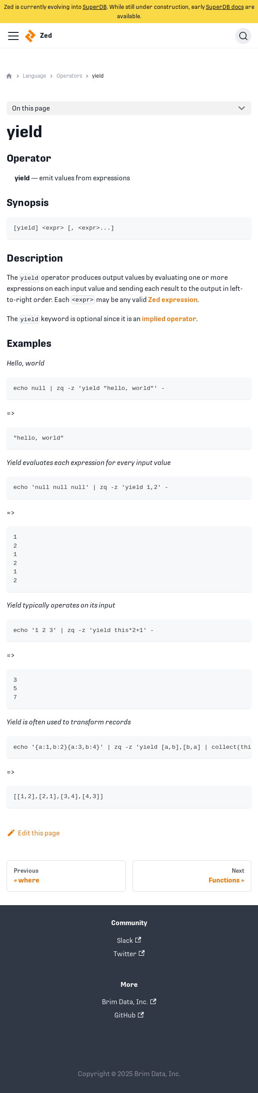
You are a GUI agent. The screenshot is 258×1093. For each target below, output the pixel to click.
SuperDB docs (225, 7)
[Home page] (9, 76)
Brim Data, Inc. (129, 1002)
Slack (129, 940)
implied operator (169, 318)
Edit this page (33, 833)
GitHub (129, 1015)
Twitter (129, 954)
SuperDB (95, 7)
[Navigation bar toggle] (13, 36)
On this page (31, 108)
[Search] (243, 36)
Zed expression (173, 299)
